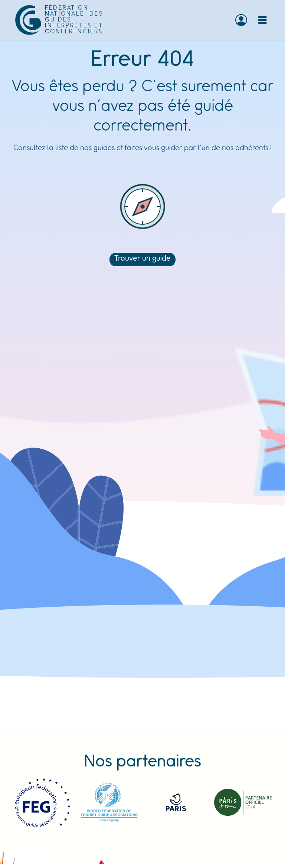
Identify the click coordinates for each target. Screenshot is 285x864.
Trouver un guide (142, 259)
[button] (241, 20)
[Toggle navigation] (262, 20)
